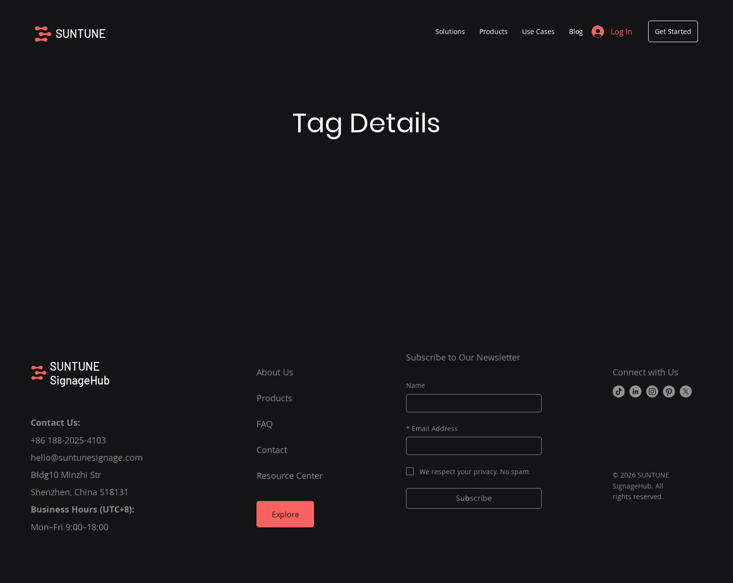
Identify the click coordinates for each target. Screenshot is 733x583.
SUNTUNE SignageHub (80, 373)
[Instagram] (652, 391)
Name (415, 385)
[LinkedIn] (635, 391)
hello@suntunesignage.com (87, 457)
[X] (686, 391)
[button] (493, 32)
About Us (274, 372)
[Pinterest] (669, 391)
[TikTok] (619, 391)
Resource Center (289, 475)
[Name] (471, 403)
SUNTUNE (80, 33)
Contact (271, 449)
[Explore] (285, 514)
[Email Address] (471, 446)
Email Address (432, 428)
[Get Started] (673, 31)
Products (274, 398)
